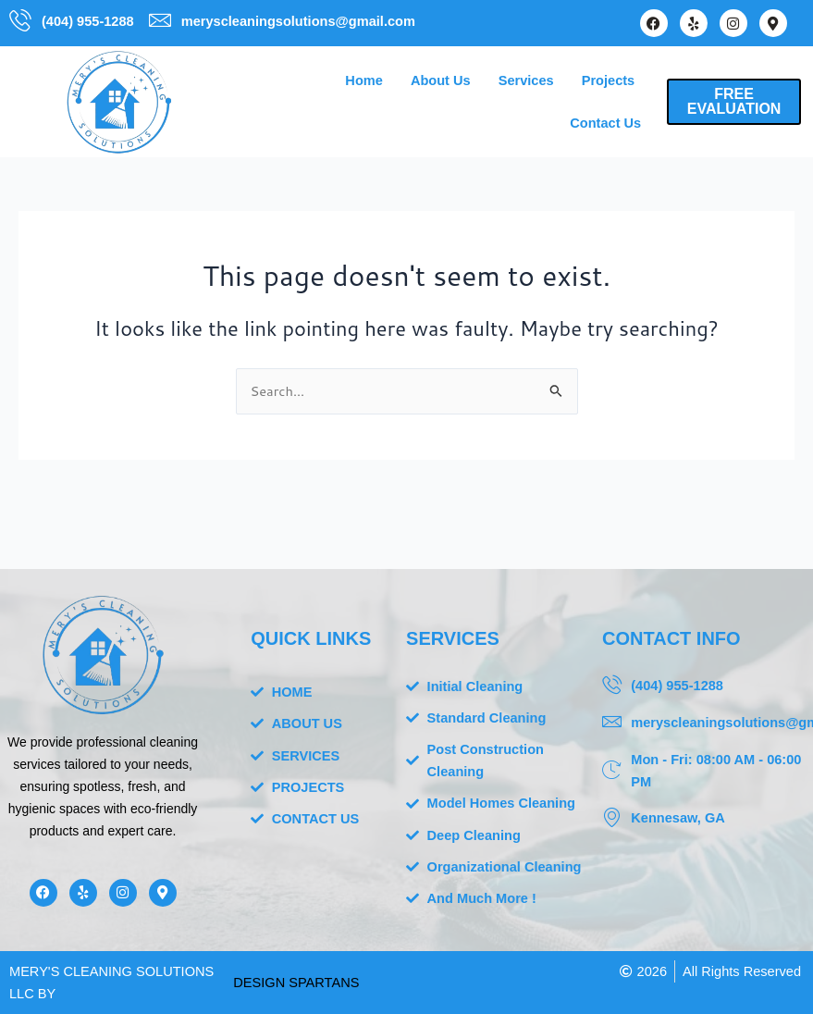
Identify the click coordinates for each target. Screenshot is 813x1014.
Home (364, 80)
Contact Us (605, 123)
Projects (608, 80)
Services (526, 80)
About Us (441, 80)
